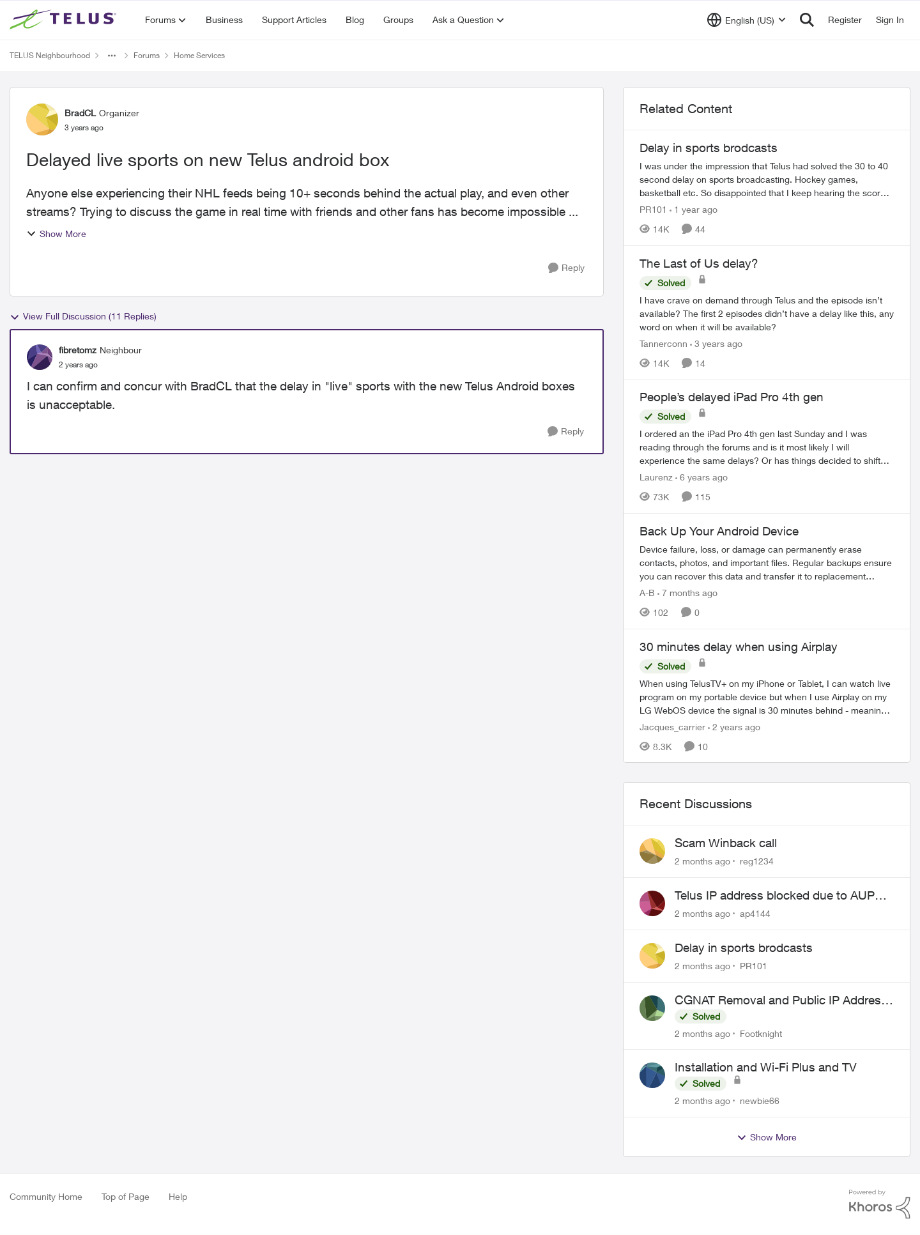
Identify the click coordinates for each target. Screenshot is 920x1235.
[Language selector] (747, 20)
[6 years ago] (701, 477)
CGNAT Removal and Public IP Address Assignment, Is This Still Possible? (781, 1000)
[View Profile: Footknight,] (652, 1008)
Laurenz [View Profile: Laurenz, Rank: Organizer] (656, 477)
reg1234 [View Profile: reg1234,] (757, 860)
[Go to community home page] (64, 20)
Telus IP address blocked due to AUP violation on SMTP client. (775, 895)
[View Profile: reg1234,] (652, 851)
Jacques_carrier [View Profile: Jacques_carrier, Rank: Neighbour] (672, 726)
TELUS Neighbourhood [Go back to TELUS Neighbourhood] (50, 55)
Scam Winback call (726, 843)
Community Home (46, 1196)
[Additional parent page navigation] (111, 56)
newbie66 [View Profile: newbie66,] (759, 1100)
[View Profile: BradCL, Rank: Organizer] (42, 119)
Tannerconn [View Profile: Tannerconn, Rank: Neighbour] (663, 342)
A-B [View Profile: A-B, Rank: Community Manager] (647, 592)
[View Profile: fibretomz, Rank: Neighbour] (39, 357)
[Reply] (566, 268)
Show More (56, 233)
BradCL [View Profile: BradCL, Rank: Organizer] (80, 112)
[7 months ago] (687, 592)
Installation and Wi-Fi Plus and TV (766, 1067)
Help (178, 1196)
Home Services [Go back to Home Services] (199, 55)
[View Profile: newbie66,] (652, 1075)
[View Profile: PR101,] (652, 956)
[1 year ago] (693, 209)
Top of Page (126, 1196)
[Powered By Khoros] (879, 1204)
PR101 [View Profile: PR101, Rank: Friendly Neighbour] (653, 209)
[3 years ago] (716, 342)
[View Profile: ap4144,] (652, 903)
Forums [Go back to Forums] (147, 55)
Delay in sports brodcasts (744, 947)
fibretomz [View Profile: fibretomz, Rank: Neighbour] (77, 349)
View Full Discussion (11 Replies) (83, 316)
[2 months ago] (702, 861)
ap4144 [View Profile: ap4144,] (755, 913)
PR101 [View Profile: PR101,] (753, 965)
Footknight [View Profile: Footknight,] (761, 1032)
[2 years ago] (734, 726)
